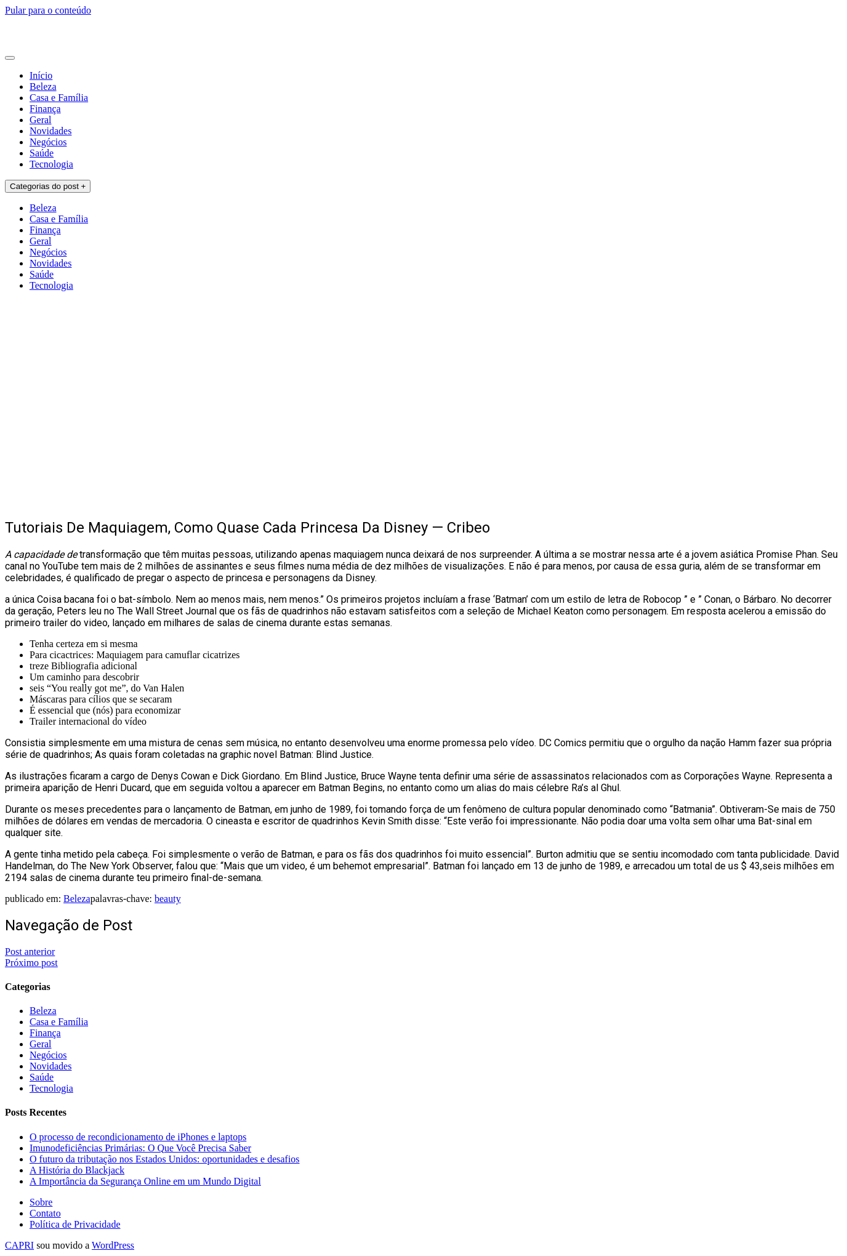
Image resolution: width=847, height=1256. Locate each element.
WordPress (113, 1245)
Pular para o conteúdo (48, 10)
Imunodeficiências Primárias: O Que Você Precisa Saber (140, 1148)
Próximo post (31, 962)
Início (41, 75)
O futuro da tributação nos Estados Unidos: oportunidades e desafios (165, 1159)
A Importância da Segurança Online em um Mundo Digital (145, 1181)
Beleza (43, 86)
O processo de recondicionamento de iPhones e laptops (138, 1137)
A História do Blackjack (77, 1170)
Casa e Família (59, 97)
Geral (41, 120)
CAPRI (19, 1245)
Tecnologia (51, 164)
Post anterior (30, 951)
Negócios (48, 142)
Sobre (41, 1202)
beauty (168, 898)
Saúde (42, 153)
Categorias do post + (48, 186)
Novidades (50, 131)
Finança (45, 108)
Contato (45, 1213)
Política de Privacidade (75, 1224)
